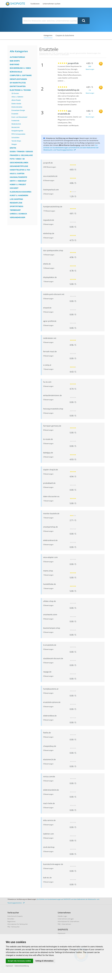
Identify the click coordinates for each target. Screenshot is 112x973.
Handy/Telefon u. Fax (20, 170)
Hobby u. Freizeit (18, 184)
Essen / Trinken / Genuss (21, 152)
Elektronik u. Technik (20, 90)
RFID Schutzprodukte (18, 134)
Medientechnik (16, 124)
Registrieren (11, 921)
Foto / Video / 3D (17, 159)
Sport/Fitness (16, 206)
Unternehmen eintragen (66, 919)
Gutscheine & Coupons (15, 916)
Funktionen (35, 4)
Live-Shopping (16, 199)
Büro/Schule (16, 72)
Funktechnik (15, 120)
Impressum (9, 966)
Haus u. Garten (17, 174)
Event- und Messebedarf (19, 117)
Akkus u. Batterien (17, 97)
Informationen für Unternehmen (68, 921)
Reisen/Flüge (16, 203)
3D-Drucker (15, 93)
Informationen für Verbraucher (17, 924)
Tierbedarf (15, 210)
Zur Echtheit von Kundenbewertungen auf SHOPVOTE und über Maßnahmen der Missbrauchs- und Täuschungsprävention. (71, 147)
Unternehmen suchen (51, 4)
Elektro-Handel (16, 104)
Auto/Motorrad (17, 57)
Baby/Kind (14, 64)
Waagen (14, 144)
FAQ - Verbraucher (13, 927)
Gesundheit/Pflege (19, 166)
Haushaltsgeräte (18, 177)
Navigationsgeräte (17, 131)
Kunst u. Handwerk (19, 195)
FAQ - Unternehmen (64, 924)
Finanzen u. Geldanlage (21, 155)
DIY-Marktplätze (18, 83)
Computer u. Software (21, 75)
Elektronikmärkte (17, 107)
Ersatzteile (15, 114)
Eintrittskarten (18, 86)
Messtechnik (16, 127)
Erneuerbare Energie (18, 110)
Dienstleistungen (18, 79)
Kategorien (48, 35)
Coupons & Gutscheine (65, 35)
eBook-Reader (16, 100)
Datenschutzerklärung (22, 966)
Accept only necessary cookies (19, 961)
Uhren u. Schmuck (18, 214)
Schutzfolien (15, 137)
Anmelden (10, 919)
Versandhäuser (17, 217)
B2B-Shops (15, 61)
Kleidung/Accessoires (20, 192)
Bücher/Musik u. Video (20, 68)
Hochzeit (14, 188)
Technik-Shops (16, 141)
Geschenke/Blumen (19, 163)
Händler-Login (62, 916)
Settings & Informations (44, 961)
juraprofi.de (73, 63)
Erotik (13, 148)
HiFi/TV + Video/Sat (18, 181)
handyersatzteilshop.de (68, 90)
